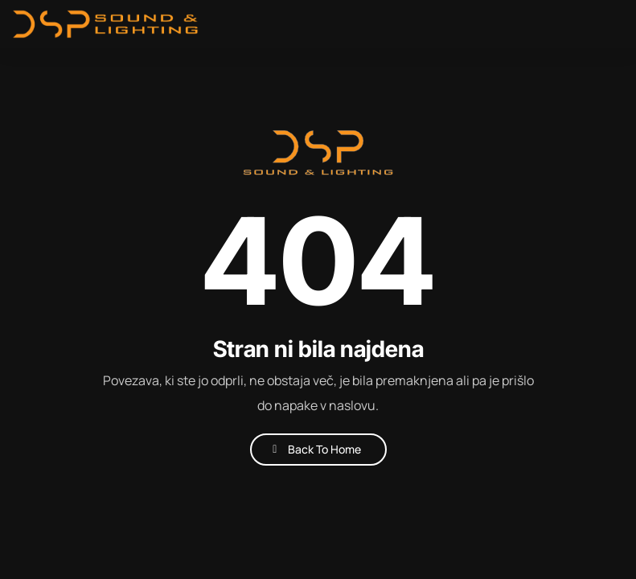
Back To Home (324, 449)
